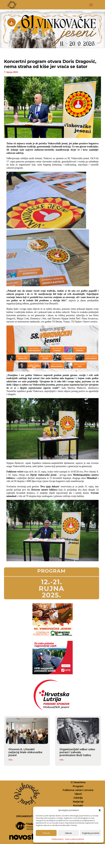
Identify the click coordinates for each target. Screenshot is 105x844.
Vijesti (78, 793)
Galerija (78, 797)
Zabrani (68, 833)
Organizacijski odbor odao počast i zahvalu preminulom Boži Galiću (77, 752)
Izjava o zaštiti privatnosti (74, 839)
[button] (99, 810)
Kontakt (78, 805)
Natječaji (78, 801)
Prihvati (46, 833)
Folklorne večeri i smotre (78, 790)
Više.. (10, 759)
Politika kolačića (57, 839)
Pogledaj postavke (90, 833)
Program (78, 786)
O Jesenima (78, 782)
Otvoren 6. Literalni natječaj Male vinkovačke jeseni (25, 752)
